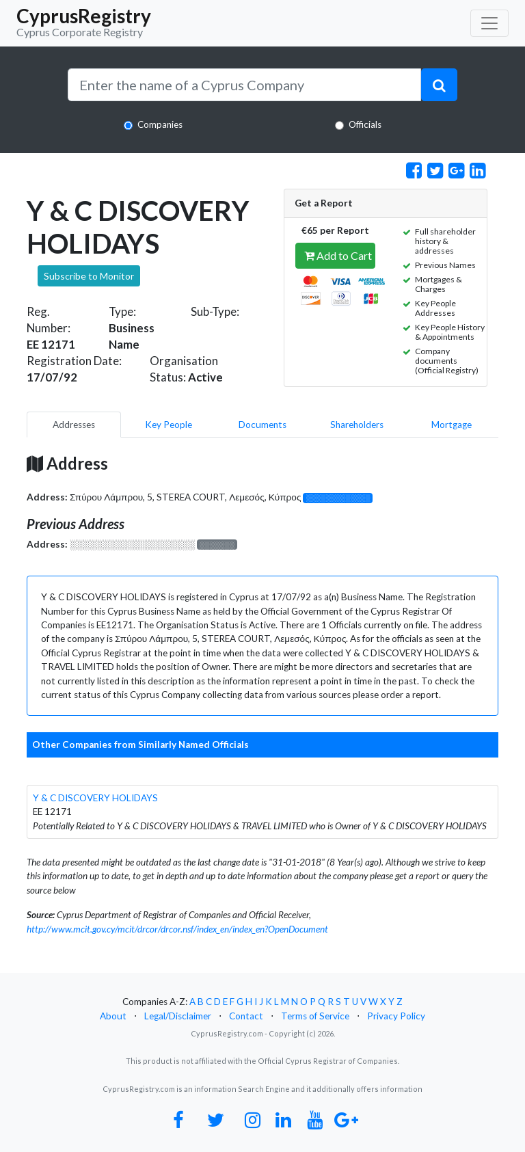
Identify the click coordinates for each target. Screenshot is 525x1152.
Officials (365, 124)
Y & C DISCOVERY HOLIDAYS (95, 797)
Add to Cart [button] (338, 255)
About (113, 1015)
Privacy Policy (396, 1015)
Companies (160, 124)
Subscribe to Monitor (89, 276)
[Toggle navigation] (489, 23)
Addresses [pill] (74, 424)
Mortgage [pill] (451, 424)
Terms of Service (315, 1015)
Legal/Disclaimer (177, 1015)
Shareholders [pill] (356, 424)
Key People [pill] (168, 424)
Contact (246, 1015)
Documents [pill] (262, 424)
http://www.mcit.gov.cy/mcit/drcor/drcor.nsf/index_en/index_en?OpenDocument (177, 929)
